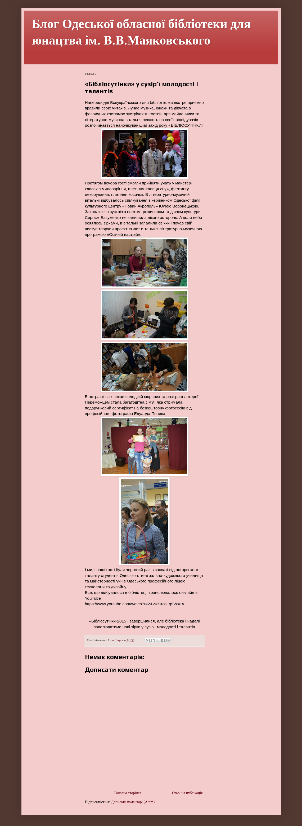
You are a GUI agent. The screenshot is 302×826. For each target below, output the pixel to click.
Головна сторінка (127, 793)
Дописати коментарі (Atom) (133, 802)
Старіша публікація (187, 793)
